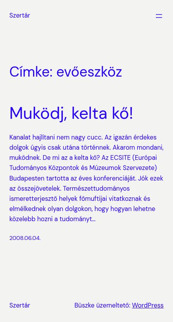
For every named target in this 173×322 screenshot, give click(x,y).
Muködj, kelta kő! (71, 113)
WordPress (148, 305)
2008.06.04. (25, 238)
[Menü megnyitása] (159, 16)
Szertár (19, 15)
